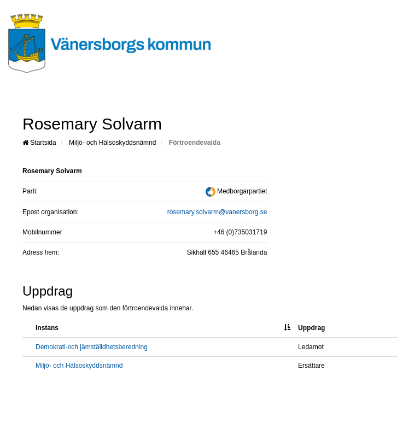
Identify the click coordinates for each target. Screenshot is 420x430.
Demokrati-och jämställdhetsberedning (92, 347)
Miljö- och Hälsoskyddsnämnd (112, 142)
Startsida (39, 142)
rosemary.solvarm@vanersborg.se (217, 212)
